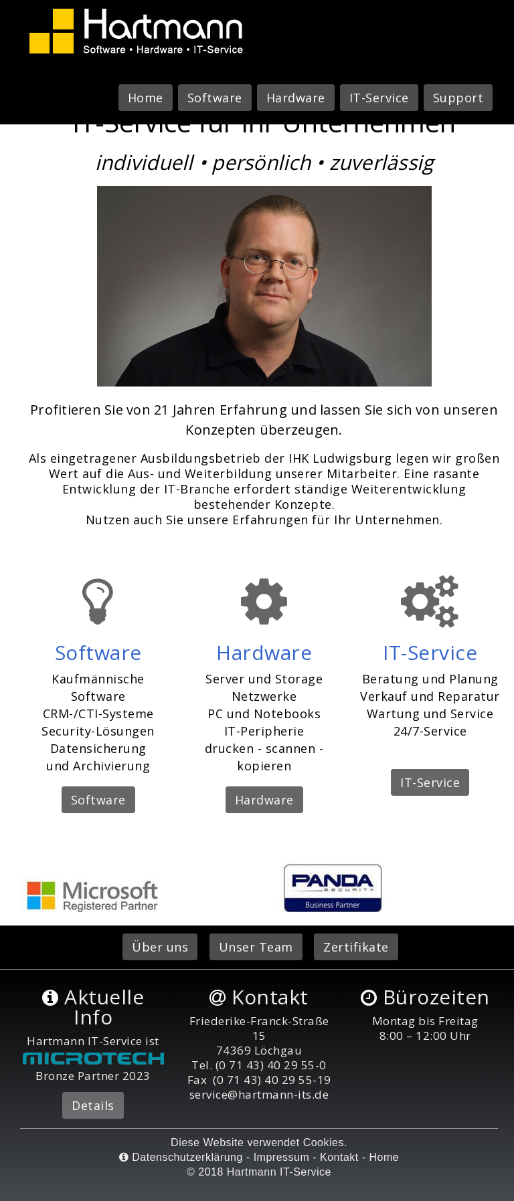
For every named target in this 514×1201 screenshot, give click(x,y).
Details (93, 1105)
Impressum (282, 1157)
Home (145, 98)
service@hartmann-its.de (259, 1094)
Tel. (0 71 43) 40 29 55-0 (259, 1065)
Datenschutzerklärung (181, 1157)
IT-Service (379, 98)
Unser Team (256, 947)
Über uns (160, 947)
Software (214, 98)
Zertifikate (356, 947)
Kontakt (339, 1157)
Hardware (295, 98)
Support (458, 98)
